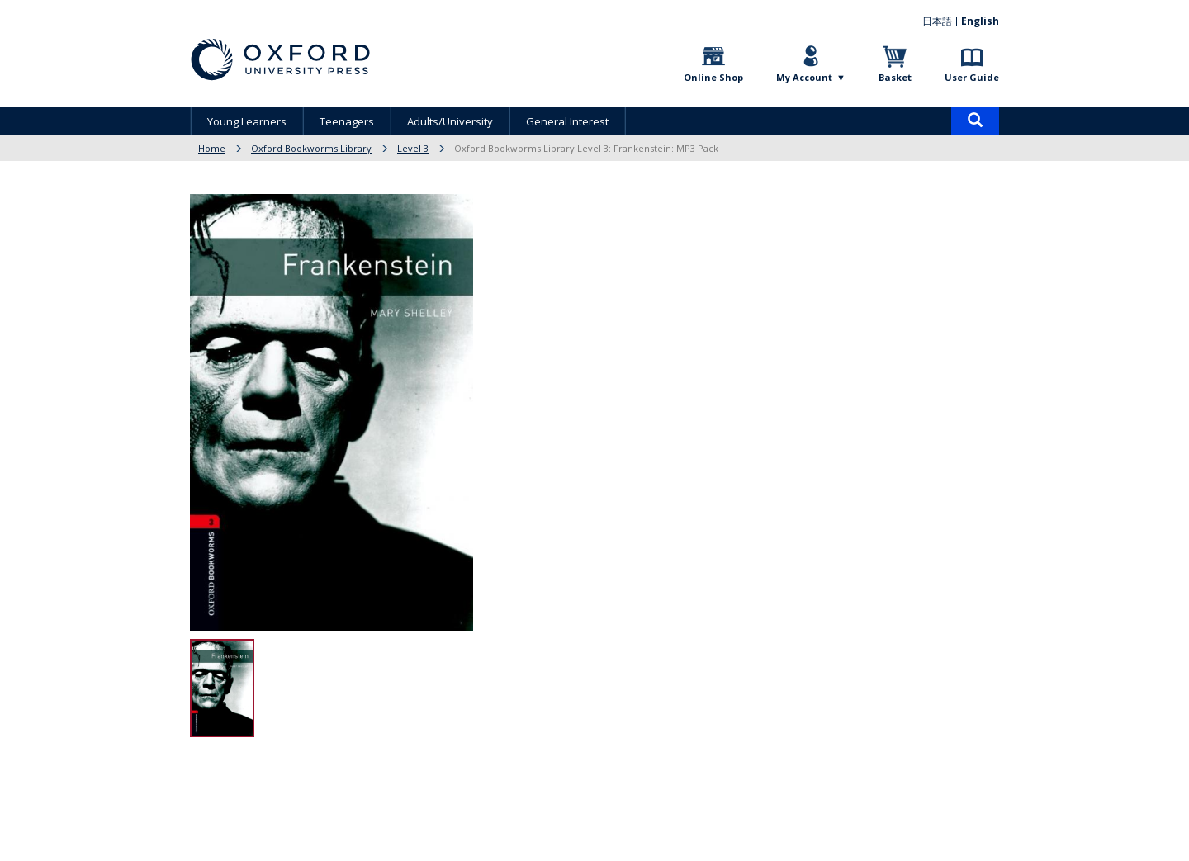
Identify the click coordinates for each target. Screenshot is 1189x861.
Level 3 (413, 148)
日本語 (937, 21)
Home (211, 148)
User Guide (972, 77)
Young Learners (247, 121)
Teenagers (347, 121)
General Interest (567, 121)
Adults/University (450, 121)
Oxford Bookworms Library (311, 148)
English (980, 21)
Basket (895, 77)
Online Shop (713, 77)
